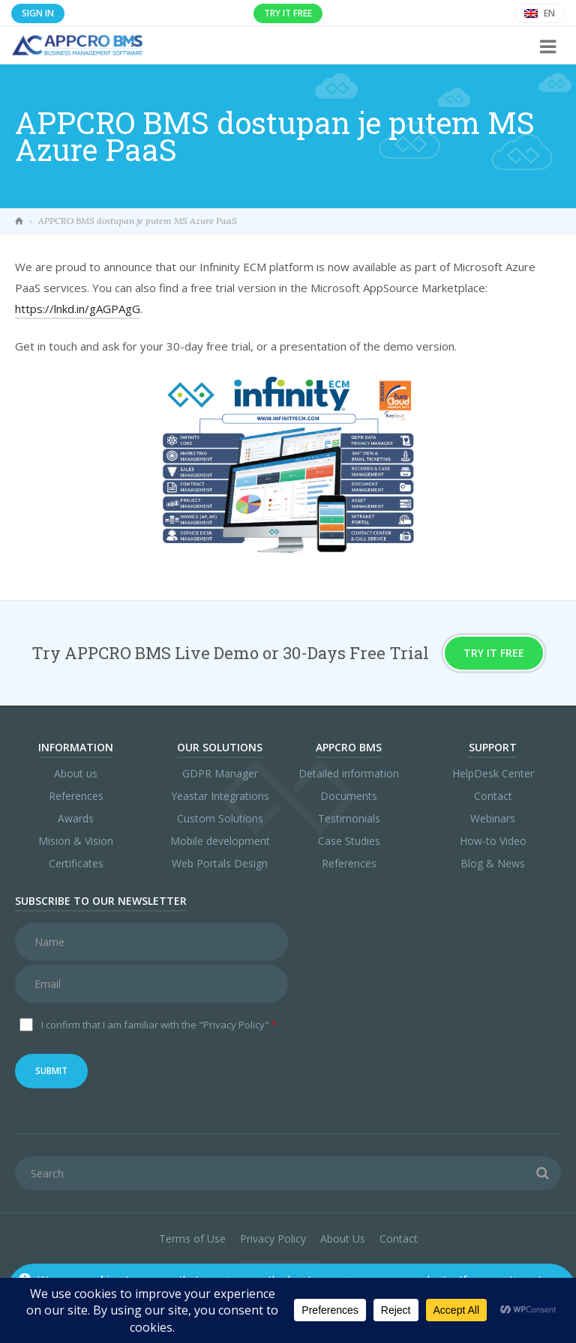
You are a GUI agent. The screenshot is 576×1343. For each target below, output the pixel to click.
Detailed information (348, 773)
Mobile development (220, 841)
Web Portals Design (220, 863)
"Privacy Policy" (234, 1024)
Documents (348, 796)
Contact (493, 796)
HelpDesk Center (493, 773)
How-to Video (493, 841)
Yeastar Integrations (220, 796)
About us (76, 773)
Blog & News (492, 863)
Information (75, 747)
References (76, 796)
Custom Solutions (220, 818)
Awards (76, 818)
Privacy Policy (273, 1238)
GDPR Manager (220, 773)
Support (493, 747)
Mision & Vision (75, 841)
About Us (342, 1238)
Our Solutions (219, 747)
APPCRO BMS (349, 747)
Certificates (76, 863)
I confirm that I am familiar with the (159, 1024)
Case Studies (349, 841)
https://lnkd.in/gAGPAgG (77, 308)
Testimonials (349, 818)
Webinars (492, 818)
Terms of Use (192, 1238)
